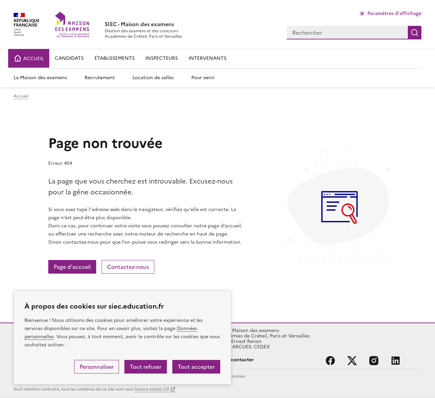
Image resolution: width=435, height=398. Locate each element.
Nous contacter (236, 359)
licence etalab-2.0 (152, 389)
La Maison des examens (40, 77)
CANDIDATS (69, 58)
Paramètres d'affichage (394, 13)
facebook (330, 360)
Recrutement (100, 77)
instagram (374, 360)
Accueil (21, 96)
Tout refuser (145, 367)
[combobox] (347, 32)
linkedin (395, 360)
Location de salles (153, 77)
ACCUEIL (29, 58)
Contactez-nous (128, 267)
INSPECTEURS (161, 58)
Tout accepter (196, 367)
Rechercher (414, 32)
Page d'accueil (72, 267)
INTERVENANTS (207, 58)
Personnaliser (97, 367)
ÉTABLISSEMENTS (114, 58)
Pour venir (203, 77)
